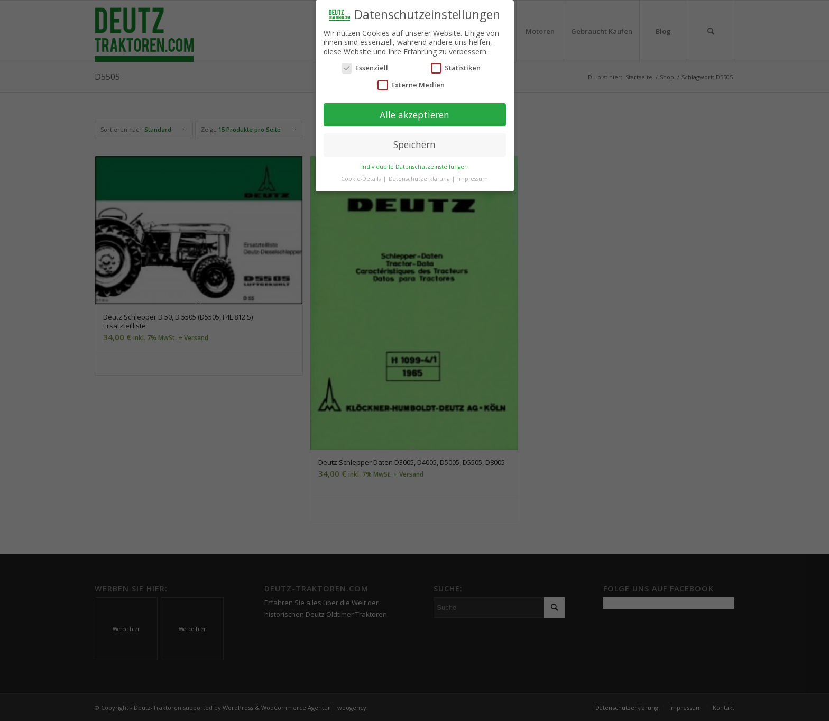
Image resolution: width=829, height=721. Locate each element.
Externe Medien (411, 83)
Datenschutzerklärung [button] (420, 177)
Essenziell (365, 67)
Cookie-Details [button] (361, 177)
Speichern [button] (414, 143)
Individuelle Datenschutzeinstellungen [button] (414, 165)
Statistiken (456, 67)
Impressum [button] (472, 177)
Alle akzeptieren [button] (414, 113)
